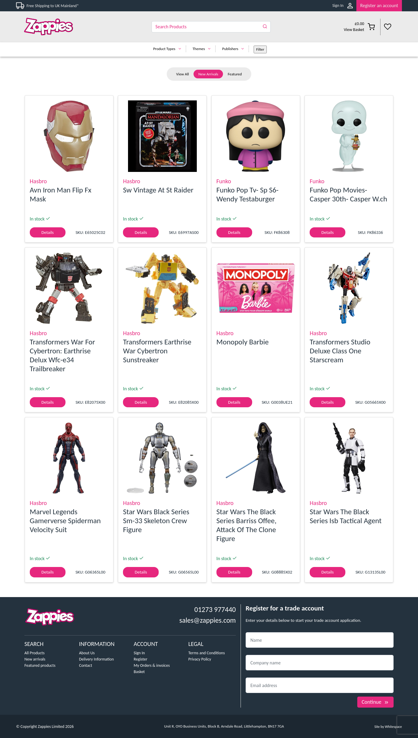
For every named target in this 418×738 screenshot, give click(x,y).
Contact (85, 665)
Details (47, 232)
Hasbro (38, 181)
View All (182, 74)
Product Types (168, 48)
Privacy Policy (199, 659)
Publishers (234, 48)
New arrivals (34, 659)
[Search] (211, 26)
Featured (235, 74)
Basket (139, 671)
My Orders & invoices (152, 665)
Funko (223, 181)
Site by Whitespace (388, 727)
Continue (375, 702)
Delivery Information (96, 659)
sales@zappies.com (207, 620)
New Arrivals (208, 74)
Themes (203, 48)
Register (140, 659)
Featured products (39, 665)
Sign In (338, 5)
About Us (87, 652)
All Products (34, 652)
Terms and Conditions (206, 652)
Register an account (379, 5)
